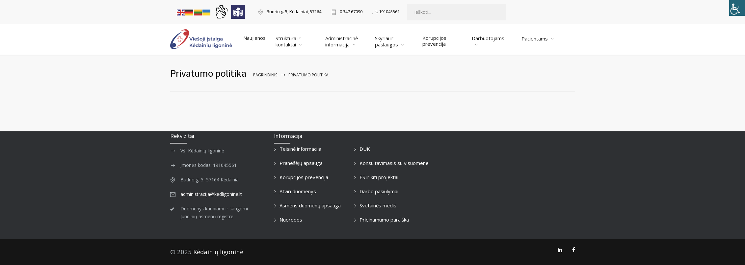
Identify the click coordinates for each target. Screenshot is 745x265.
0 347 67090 (351, 12)
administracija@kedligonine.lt (211, 194)
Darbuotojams (488, 38)
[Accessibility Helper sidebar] (737, 8)
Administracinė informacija (341, 41)
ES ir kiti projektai (378, 177)
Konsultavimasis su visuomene (394, 163)
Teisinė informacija (300, 149)
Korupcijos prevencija (434, 41)
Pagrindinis (265, 75)
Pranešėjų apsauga (301, 163)
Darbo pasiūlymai (378, 191)
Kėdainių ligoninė (218, 252)
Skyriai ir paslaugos (386, 41)
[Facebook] (573, 249)
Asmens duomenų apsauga (310, 205)
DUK (364, 149)
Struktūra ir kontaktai (288, 41)
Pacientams (534, 38)
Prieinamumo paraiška (384, 219)
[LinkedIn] (559, 249)
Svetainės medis (377, 205)
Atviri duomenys (297, 191)
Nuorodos (290, 219)
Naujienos (254, 38)
